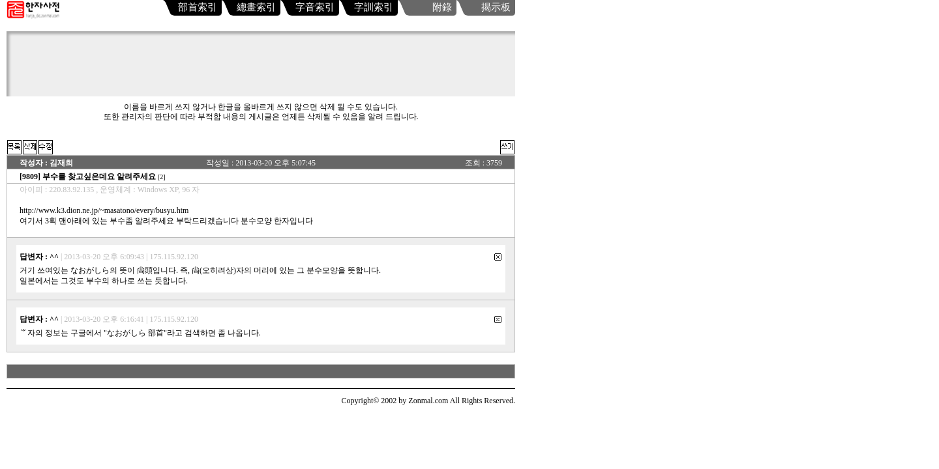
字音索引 (315, 7)
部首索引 (197, 7)
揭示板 (496, 7)
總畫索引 (256, 7)
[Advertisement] (264, 67)
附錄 (442, 7)
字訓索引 (373, 7)
